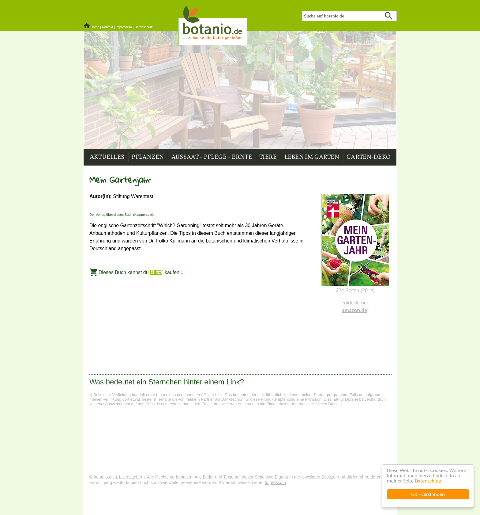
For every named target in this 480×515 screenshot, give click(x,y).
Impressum (124, 27)
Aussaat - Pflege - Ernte (211, 157)
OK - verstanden (428, 494)
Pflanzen (148, 157)
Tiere (268, 157)
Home (95, 27)
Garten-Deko (369, 157)
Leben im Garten (311, 157)
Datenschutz (428, 481)
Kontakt (107, 27)
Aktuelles (107, 157)
